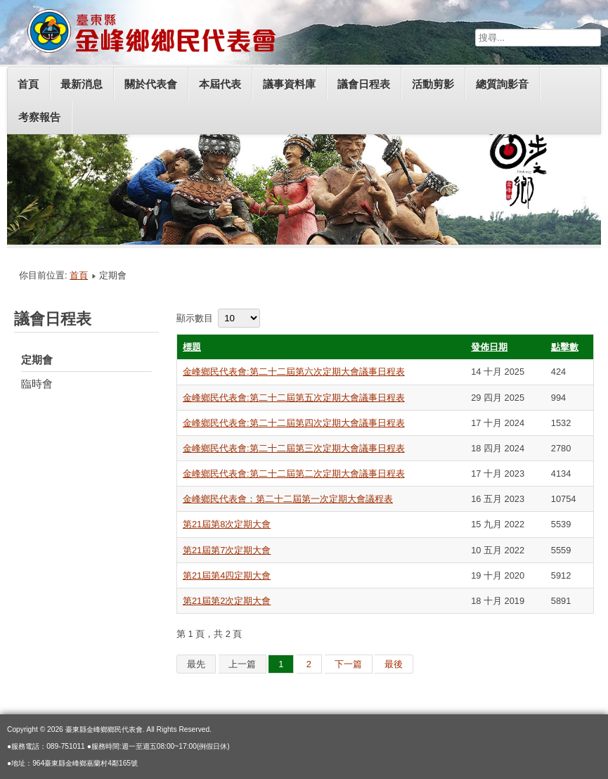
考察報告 (39, 117)
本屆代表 (220, 84)
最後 (393, 664)
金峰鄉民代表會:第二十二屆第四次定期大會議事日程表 (294, 423)
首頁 (28, 84)
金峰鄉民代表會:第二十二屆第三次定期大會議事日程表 (294, 448)
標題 (192, 347)
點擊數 (564, 347)
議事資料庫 (289, 84)
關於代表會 (150, 84)
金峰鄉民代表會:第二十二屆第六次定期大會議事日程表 (294, 371)
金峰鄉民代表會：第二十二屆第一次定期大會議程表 (288, 499)
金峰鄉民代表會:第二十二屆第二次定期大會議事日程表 (294, 473)
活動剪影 (433, 84)
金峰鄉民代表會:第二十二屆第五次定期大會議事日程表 (294, 397)
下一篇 (348, 664)
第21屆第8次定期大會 (227, 524)
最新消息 (81, 84)
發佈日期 (489, 347)
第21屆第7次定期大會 (227, 550)
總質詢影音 (502, 84)
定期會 (37, 359)
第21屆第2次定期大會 (227, 600)
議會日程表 (363, 84)
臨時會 (37, 383)
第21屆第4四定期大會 (227, 575)
